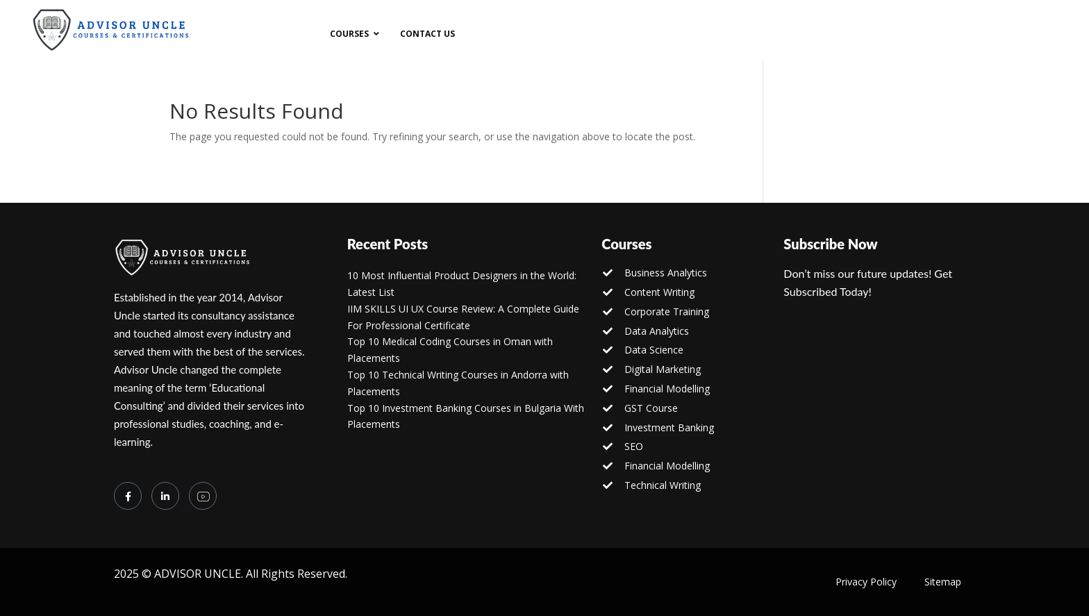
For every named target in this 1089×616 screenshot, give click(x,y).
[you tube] (203, 496)
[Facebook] (128, 496)
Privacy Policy (866, 581)
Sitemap (942, 581)
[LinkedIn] (165, 496)
